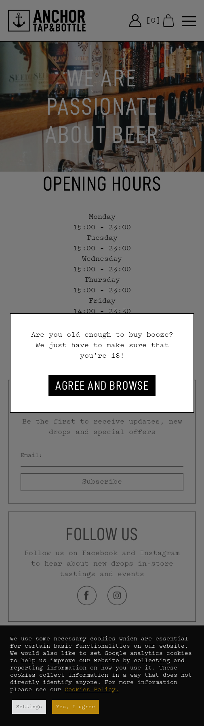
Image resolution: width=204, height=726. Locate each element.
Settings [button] (29, 707)
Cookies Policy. (92, 689)
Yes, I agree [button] (75, 707)
